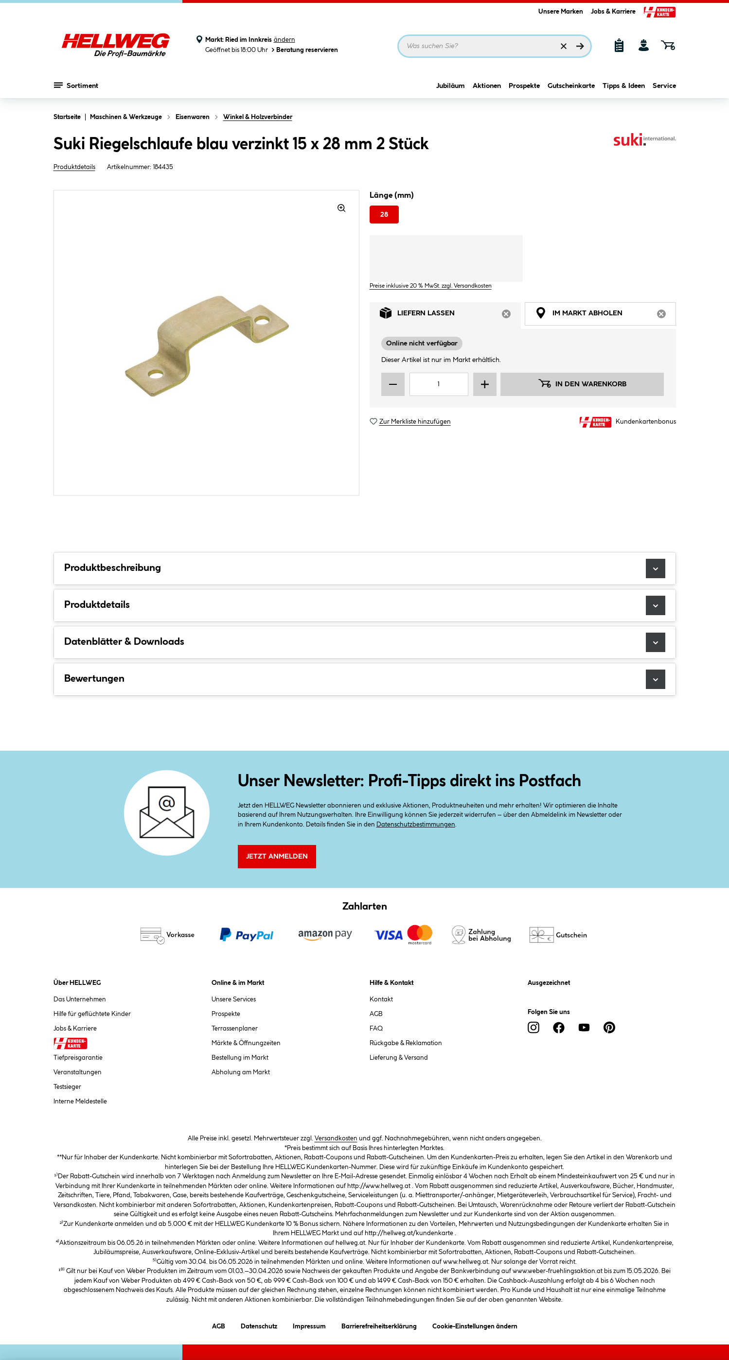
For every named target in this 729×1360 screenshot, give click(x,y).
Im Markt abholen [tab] (605, 315)
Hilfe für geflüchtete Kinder (92, 1014)
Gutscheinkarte (571, 86)
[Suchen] (580, 46)
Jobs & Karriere (613, 12)
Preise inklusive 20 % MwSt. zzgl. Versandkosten (431, 286)
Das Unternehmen (79, 999)
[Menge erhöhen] (485, 384)
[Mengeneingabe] (439, 384)
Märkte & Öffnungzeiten (246, 1043)
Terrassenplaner (235, 1029)
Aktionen (487, 86)
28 (384, 214)
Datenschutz (259, 1324)
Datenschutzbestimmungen (415, 824)
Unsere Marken (560, 12)
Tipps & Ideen (624, 86)
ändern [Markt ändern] (284, 40)
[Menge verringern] (393, 384)
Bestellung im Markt (240, 1058)
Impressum (309, 1324)
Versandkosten (336, 1138)
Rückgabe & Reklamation (406, 1043)
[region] (207, 343)
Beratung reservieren (304, 50)
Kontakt (381, 999)
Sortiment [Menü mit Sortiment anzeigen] (76, 85)
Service (664, 86)
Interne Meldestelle (80, 1101)
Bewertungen (364, 679)
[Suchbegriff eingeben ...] (494, 46)
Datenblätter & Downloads (364, 642)
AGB (376, 1014)
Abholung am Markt (241, 1072)
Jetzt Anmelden (277, 856)
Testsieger (67, 1087)
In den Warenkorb (582, 383)
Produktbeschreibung (364, 568)
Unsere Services (234, 999)
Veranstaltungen (77, 1072)
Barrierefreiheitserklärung (379, 1324)
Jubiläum (450, 86)
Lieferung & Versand (399, 1058)
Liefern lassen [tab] (450, 315)
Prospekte (524, 86)
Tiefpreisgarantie (78, 1058)
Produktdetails (74, 167)
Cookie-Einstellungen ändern (474, 1324)
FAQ (376, 1029)
